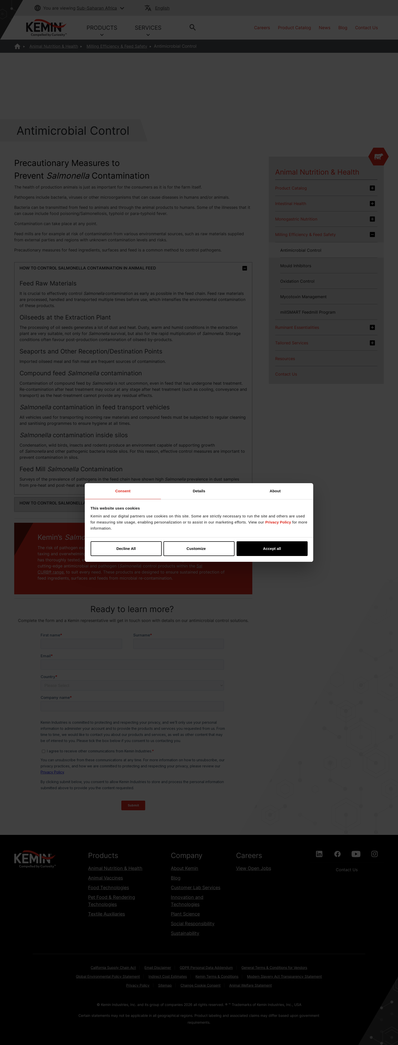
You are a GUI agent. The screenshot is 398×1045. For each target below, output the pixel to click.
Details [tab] (199, 491)
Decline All (126, 548)
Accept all (272, 548)
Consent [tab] (122, 491)
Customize (199, 548)
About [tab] (275, 491)
